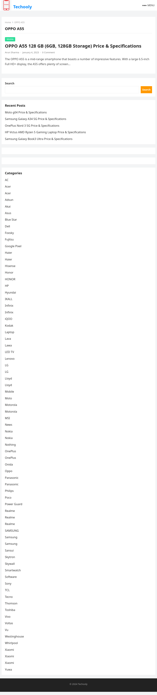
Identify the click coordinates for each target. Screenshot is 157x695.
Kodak (9, 329)
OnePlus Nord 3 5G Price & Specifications (32, 127)
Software (11, 580)
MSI (7, 421)
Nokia (9, 434)
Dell (7, 229)
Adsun (9, 203)
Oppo (9, 474)
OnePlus (10, 454)
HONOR (10, 282)
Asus (8, 216)
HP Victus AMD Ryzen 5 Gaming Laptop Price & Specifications (45, 133)
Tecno (9, 600)
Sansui (9, 553)
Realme (10, 514)
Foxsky (9, 236)
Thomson (11, 606)
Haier (8, 256)
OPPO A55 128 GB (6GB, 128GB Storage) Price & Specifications (73, 46)
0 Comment (48, 52)
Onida (9, 467)
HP (7, 289)
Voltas (9, 626)
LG (7, 368)
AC (7, 183)
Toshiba (10, 613)
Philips (9, 494)
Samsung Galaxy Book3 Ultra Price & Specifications (39, 140)
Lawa (8, 348)
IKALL (9, 302)
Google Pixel (13, 249)
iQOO (9, 322)
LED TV (9, 355)
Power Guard (13, 507)
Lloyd (8, 381)
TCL (7, 593)
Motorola (11, 408)
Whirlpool (11, 646)
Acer (8, 189)
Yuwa (8, 672)
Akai (8, 209)
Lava (8, 342)
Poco (8, 500)
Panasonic (12, 481)
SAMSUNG (12, 534)
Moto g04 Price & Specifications (26, 114)
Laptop (10, 335)
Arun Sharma (12, 52)
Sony (8, 586)
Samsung (11, 540)
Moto (8, 401)
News (8, 428)
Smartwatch (13, 573)
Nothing (10, 448)
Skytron (10, 560)
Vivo (8, 620)
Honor (9, 276)
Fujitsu (9, 243)
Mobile (10, 39)
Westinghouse (14, 639)
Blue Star (11, 223)
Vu (6, 633)
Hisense (10, 269)
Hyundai (10, 295)
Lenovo (10, 362)
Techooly (22, 7)
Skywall (10, 567)
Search (10, 84)
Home (8, 22)
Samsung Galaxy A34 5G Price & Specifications (35, 120)
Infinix (9, 309)
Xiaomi (9, 653)
